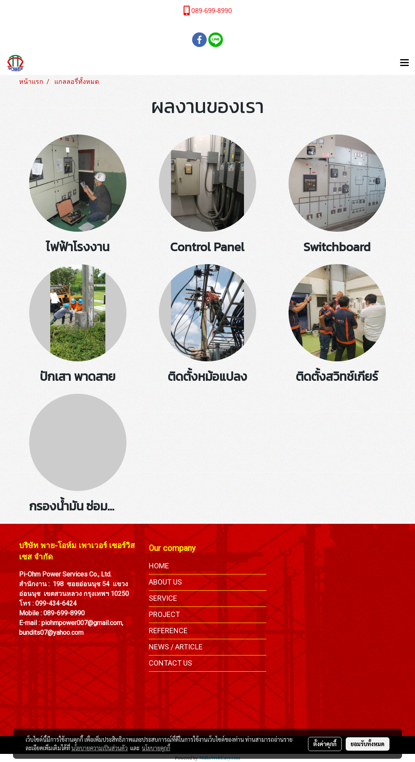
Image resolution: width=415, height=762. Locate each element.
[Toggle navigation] (404, 63)
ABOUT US (165, 582)
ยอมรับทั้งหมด (368, 743)
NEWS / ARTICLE (176, 646)
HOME (159, 565)
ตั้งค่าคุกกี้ (324, 743)
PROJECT (164, 614)
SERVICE (163, 598)
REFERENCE (168, 630)
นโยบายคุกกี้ (156, 747)
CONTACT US (170, 663)
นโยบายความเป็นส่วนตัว (99, 747)
